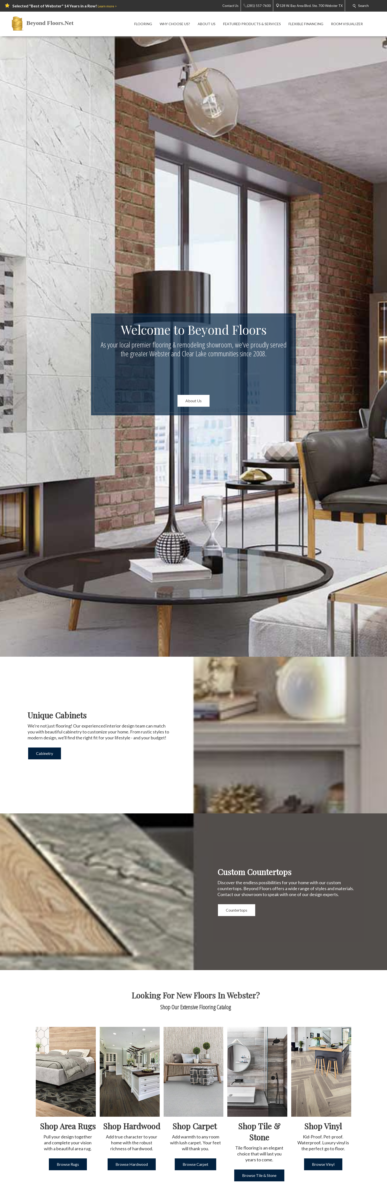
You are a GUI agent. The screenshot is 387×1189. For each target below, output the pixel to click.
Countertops (236, 910)
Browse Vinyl (323, 1164)
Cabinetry (44, 753)
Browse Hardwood (132, 1164)
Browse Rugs (68, 1164)
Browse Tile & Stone (259, 1175)
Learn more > (107, 6)
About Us (193, 400)
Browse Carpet (195, 1164)
